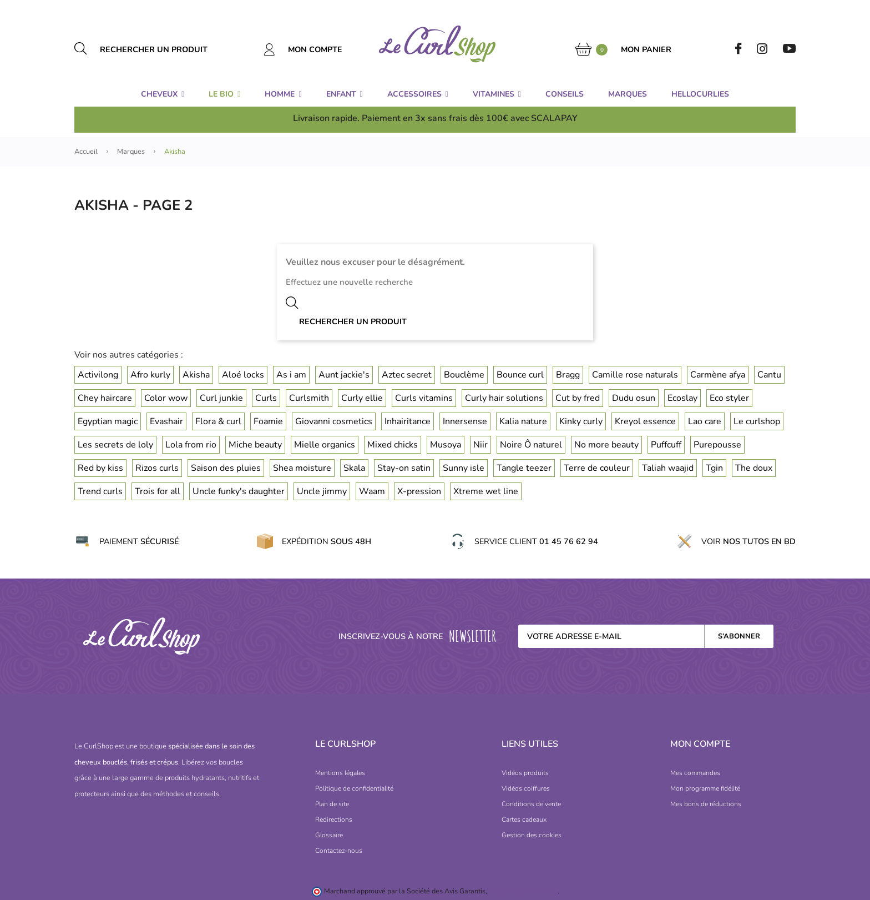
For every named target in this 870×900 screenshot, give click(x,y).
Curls (266, 398)
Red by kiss (100, 468)
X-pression (419, 491)
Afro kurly (150, 375)
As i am (291, 375)
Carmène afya (717, 375)
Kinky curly (581, 421)
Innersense (465, 421)
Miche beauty (255, 445)
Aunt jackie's (344, 375)
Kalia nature (523, 421)
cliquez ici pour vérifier (523, 891)
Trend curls (100, 491)
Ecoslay (682, 398)
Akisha (196, 375)
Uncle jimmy (322, 491)
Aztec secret (407, 375)
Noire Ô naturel (531, 445)
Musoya (445, 445)
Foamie (268, 421)
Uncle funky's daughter (239, 491)
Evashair (166, 421)
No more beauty (606, 445)
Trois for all (157, 491)
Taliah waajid (668, 468)
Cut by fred (577, 398)
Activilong (98, 375)
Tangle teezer (524, 468)
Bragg (568, 375)
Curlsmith (309, 398)
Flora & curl (218, 421)
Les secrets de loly (115, 445)
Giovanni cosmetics (333, 421)
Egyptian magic (108, 421)
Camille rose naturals (635, 375)
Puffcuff (666, 445)
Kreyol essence (645, 421)
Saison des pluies (226, 468)
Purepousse (717, 445)
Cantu (769, 375)
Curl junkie (221, 398)
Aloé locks (243, 375)
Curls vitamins (424, 398)
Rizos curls (157, 468)
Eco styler (729, 398)
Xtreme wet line (485, 491)
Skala (354, 468)
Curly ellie (362, 398)
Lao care (704, 421)
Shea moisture (302, 468)
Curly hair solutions (504, 398)
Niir (480, 445)
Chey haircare (105, 398)
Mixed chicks (392, 445)
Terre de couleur (597, 468)
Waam (372, 491)
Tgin (714, 468)
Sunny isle (463, 468)
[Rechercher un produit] (166, 49)
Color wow (166, 398)
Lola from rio (190, 445)
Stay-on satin (404, 468)
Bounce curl (520, 375)
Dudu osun (633, 398)
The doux (753, 468)
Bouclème (464, 375)
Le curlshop (757, 421)
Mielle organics (324, 445)
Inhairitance (408, 421)
